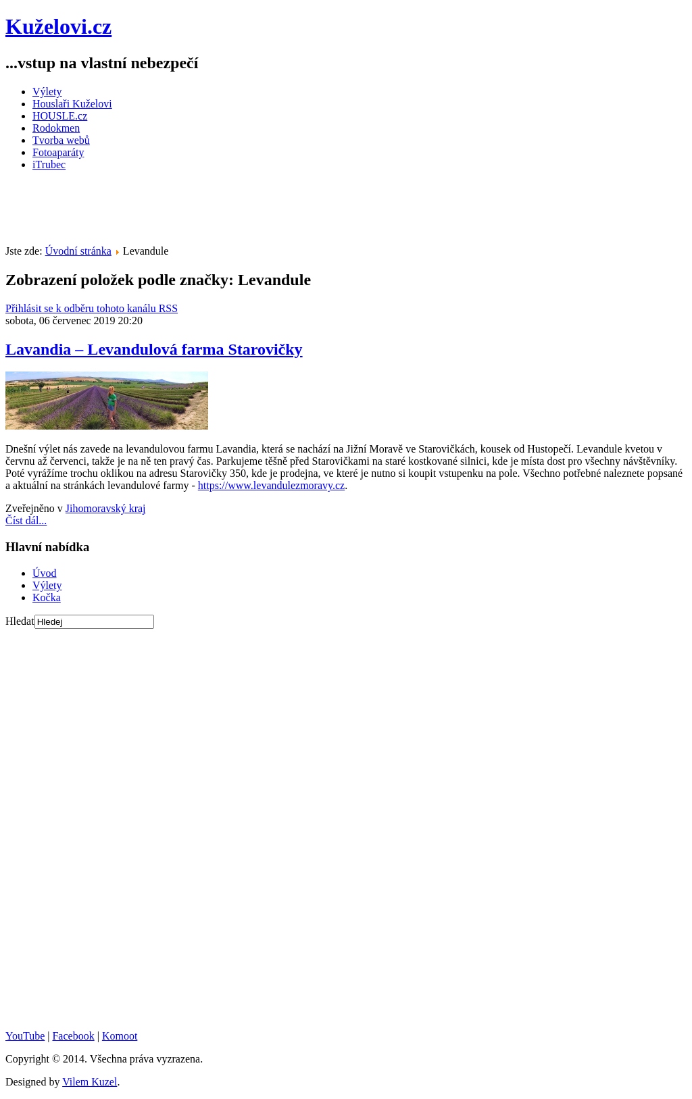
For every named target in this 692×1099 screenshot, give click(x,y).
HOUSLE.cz (59, 116)
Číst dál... (26, 520)
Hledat (19, 621)
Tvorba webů (61, 140)
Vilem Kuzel (89, 1082)
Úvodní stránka (78, 251)
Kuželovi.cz (58, 26)
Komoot (119, 1036)
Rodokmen (56, 128)
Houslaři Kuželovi (72, 103)
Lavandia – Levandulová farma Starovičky (154, 349)
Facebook (73, 1036)
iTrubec (49, 164)
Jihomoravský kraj (106, 508)
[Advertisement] (251, 212)
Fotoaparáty (58, 152)
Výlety (47, 91)
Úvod (44, 573)
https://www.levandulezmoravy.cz (271, 485)
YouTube (25, 1036)
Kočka (46, 597)
